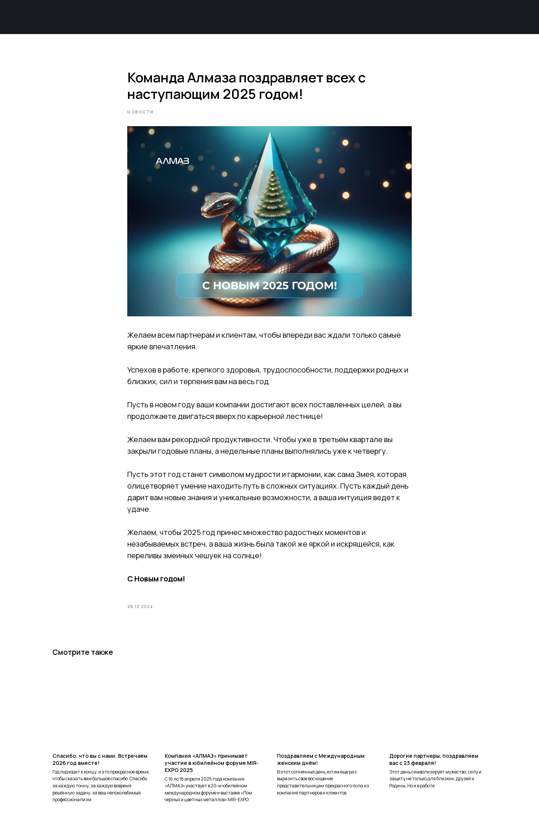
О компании (206, 17)
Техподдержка (345, 17)
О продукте (276, 17)
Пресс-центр (418, 17)
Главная (137, 17)
